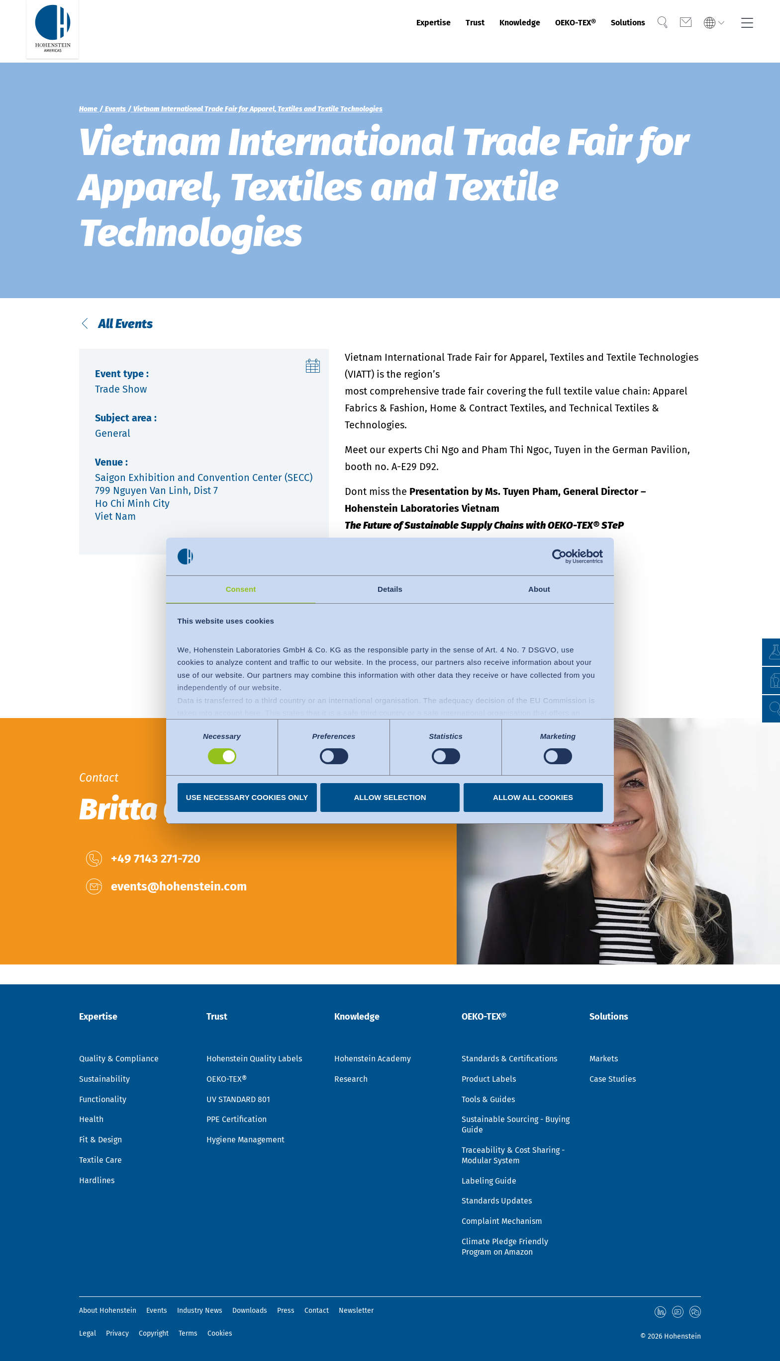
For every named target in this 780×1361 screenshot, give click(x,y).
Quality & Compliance (119, 1059)
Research (351, 1080)
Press (285, 1311)
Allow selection (390, 798)
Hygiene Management (245, 1140)
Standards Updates (497, 1201)
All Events (136, 336)
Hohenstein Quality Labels (254, 1059)
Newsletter (356, 1311)
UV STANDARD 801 (238, 1100)
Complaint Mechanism (502, 1222)
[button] (763, 708)
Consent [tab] (241, 588)
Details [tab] (390, 588)
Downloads (249, 1311)
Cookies (219, 1333)
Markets (603, 1059)
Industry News (199, 1311)
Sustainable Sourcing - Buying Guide (516, 1125)
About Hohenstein (107, 1311)
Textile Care (100, 1161)
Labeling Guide (489, 1182)
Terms (188, 1333)
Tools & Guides (488, 1100)
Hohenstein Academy (372, 1059)
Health (91, 1120)
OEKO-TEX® (553, 31)
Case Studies (612, 1080)
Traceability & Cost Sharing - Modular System (513, 1156)
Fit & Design (100, 1140)
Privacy (117, 1333)
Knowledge (486, 31)
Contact (316, 1311)
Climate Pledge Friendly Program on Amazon (505, 1248)
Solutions (617, 31)
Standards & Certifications (509, 1059)
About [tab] (539, 588)
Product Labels (489, 1080)
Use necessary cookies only (247, 798)
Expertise (386, 31)
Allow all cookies (533, 798)
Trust (434, 31)
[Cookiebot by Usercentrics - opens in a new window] (559, 556)
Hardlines (96, 1181)
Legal (87, 1333)
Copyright (154, 1333)
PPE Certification (236, 1120)
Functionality (102, 1100)
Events (156, 1311)
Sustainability (104, 1080)
